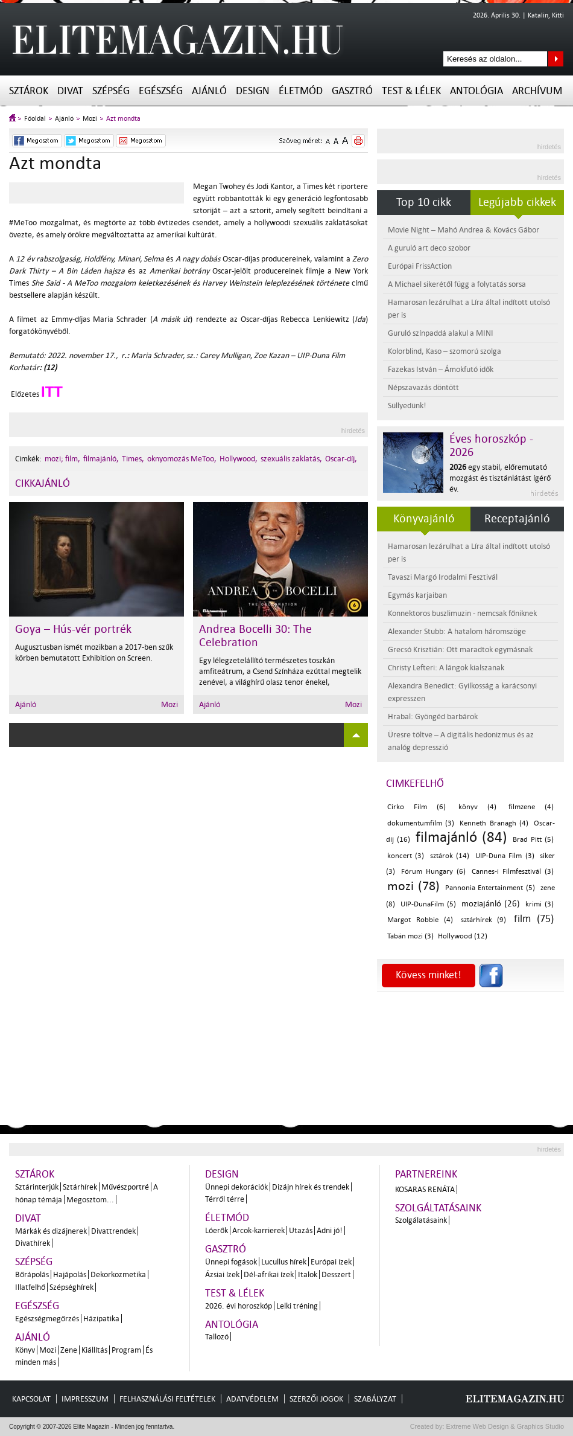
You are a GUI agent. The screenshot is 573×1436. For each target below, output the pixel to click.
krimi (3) (539, 904)
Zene (68, 1349)
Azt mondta (123, 119)
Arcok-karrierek (258, 1230)
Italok (307, 1274)
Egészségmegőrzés (47, 1318)
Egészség (161, 91)
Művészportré (125, 1186)
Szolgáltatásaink (438, 1208)
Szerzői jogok (316, 1398)
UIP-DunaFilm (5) (428, 904)
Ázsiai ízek (222, 1274)
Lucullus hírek (283, 1261)
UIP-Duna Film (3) (504, 856)
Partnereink (426, 1174)
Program (126, 1349)
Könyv (25, 1349)
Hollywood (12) (462, 936)
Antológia (476, 91)
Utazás (300, 1230)
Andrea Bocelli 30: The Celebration (255, 636)
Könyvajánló (424, 518)
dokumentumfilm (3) (420, 823)
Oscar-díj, (341, 458)
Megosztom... (90, 1199)
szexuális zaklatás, (291, 458)
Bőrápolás (32, 1274)
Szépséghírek (71, 1287)
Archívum (537, 91)
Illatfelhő (30, 1287)
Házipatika (101, 1318)
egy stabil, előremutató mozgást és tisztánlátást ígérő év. (500, 478)
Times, (133, 458)
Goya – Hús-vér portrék (73, 629)
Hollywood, (239, 458)
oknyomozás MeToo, (182, 458)
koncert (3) (405, 856)
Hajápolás (69, 1274)
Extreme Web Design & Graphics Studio (505, 1426)
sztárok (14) (449, 856)
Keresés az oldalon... (555, 58)
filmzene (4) (531, 807)
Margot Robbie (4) (420, 920)
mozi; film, (62, 458)
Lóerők (216, 1230)
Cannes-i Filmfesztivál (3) (513, 872)
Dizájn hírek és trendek (310, 1186)
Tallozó (217, 1336)
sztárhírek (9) (484, 920)
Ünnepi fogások (231, 1261)
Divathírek (32, 1243)
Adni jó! (330, 1230)
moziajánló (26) (490, 904)
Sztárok (28, 91)
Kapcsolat (31, 1398)
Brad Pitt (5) (533, 840)
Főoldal (35, 119)
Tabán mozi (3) (410, 936)
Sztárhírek (80, 1186)
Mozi (90, 119)
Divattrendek (113, 1231)
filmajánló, (101, 458)
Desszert (336, 1274)
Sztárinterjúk (37, 1186)
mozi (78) (413, 886)
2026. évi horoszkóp (238, 1305)
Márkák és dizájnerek (51, 1231)
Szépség (111, 91)
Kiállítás (94, 1349)
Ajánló (209, 91)
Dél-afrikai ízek (269, 1274)
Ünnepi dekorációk (236, 1186)
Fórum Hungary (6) (433, 872)
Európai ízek (331, 1261)
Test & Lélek (411, 91)
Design (253, 91)
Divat (70, 91)
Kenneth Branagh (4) (494, 823)
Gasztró (352, 91)
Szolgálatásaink (421, 1220)
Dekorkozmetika (118, 1274)
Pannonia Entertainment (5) (490, 888)
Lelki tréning (297, 1305)
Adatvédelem (252, 1398)
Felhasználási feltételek (167, 1398)
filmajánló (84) (461, 837)
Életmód (301, 91)
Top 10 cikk (423, 202)
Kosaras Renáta (425, 1189)
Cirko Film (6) (416, 807)
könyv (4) (477, 807)
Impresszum (85, 1398)
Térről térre (224, 1199)
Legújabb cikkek (517, 202)
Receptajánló (517, 518)
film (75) (534, 919)
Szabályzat (375, 1398)
